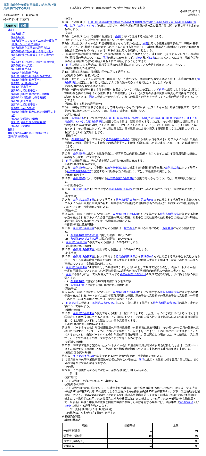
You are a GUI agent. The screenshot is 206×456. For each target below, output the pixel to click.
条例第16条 (77, 281)
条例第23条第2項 (83, 355)
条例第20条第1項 (83, 313)
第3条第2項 (186, 402)
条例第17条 (77, 284)
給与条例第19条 (125, 199)
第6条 (151, 57)
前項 (105, 57)
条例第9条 (79, 167)
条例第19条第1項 (83, 256)
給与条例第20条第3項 (166, 302)
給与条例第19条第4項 (133, 274)
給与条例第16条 (117, 167)
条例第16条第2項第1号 (84, 235)
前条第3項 (72, 302)
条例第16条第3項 (76, 242)
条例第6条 (77, 118)
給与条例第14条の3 (117, 139)
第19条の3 (147, 199)
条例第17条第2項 (83, 249)
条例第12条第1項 (83, 199)
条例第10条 (172, 167)
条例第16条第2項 (83, 228)
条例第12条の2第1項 (125, 213)
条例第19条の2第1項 (125, 292)
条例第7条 (77, 139)
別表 (145, 43)
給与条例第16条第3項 (120, 178)
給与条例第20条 (169, 213)
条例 (118, 36)
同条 (92, 96)
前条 (161, 89)
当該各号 (167, 228)
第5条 (139, 57)
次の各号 (129, 228)
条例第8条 (79, 153)
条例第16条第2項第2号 (84, 238)
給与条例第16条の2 (79, 171)
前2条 (113, 110)
